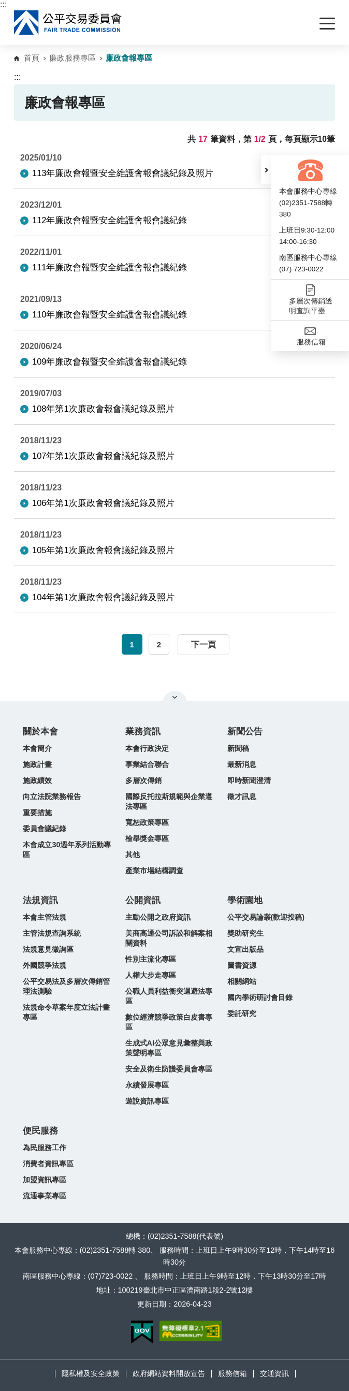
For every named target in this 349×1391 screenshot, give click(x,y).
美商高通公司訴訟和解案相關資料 (168, 938)
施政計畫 (37, 764)
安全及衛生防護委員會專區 (168, 1069)
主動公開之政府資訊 (158, 917)
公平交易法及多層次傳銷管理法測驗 (66, 986)
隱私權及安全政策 (91, 1373)
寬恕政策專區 (147, 822)
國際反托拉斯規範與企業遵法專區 (168, 801)
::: (3, 4)
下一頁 (203, 644)
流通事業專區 (44, 1196)
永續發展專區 (147, 1085)
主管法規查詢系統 (52, 933)
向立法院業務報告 (52, 796)
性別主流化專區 (150, 959)
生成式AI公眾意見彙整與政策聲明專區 (168, 1048)
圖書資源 (241, 965)
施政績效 (37, 780)
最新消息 (241, 764)
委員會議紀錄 (44, 828)
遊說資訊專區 (147, 1101)
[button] (266, 169)
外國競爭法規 (44, 965)
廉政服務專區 (72, 57)
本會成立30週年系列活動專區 (67, 850)
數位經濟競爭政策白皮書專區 (168, 1022)
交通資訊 (274, 1373)
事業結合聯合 (147, 764)
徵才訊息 (241, 796)
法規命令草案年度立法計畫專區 (66, 1012)
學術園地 (245, 900)
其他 (132, 854)
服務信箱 (232, 1373)
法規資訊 (40, 900)
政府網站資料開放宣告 (169, 1373)
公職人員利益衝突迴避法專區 (168, 996)
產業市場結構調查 (154, 870)
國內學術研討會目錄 (260, 997)
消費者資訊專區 (48, 1164)
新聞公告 (245, 731)
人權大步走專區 (150, 975)
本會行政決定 (147, 748)
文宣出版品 (245, 949)
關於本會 (40, 731)
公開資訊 (143, 900)
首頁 (31, 57)
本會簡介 (37, 748)
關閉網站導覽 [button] (175, 697)
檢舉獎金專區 (147, 838)
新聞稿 (238, 748)
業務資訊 (143, 731)
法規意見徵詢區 (48, 949)
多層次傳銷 (143, 780)
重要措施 (37, 812)
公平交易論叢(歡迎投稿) (266, 917)
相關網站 (241, 981)
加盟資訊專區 (44, 1180)
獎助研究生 (245, 933)
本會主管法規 (44, 917)
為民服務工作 (44, 1147)
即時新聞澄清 (249, 780)
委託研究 (241, 1013)
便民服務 (40, 1131)
